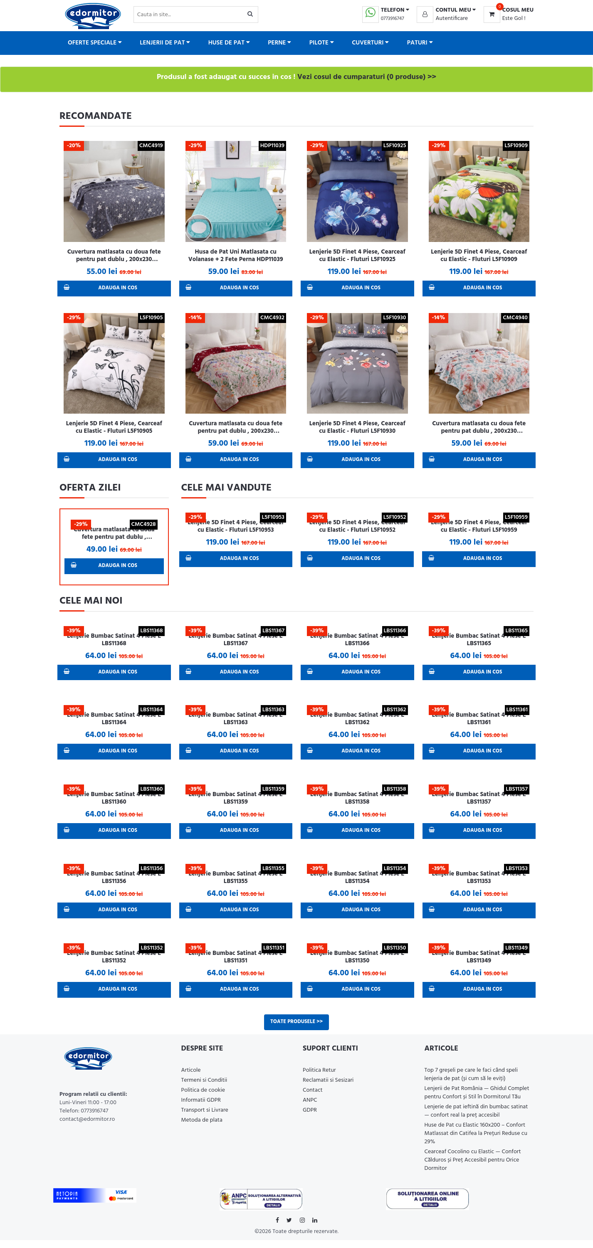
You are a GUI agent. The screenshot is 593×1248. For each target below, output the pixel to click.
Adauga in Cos (102, 289)
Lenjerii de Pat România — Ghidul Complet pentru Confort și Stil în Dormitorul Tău (477, 1101)
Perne (279, 43)
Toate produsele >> (296, 1029)
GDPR (310, 1118)
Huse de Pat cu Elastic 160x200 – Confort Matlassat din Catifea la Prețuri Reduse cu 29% (476, 1141)
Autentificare (451, 18)
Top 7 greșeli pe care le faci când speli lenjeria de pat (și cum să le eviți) (471, 1082)
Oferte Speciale (95, 43)
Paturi (420, 43)
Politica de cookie (203, 1098)
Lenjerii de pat (165, 43)
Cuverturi (370, 43)
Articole (191, 1078)
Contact (313, 1098)
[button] (446, 10)
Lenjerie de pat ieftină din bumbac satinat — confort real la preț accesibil (476, 1119)
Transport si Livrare (204, 1118)
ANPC (310, 1108)
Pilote (321, 43)
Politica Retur (319, 1078)
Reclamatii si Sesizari (328, 1088)
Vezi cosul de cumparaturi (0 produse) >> (366, 77)
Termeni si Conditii (204, 1088)
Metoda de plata (201, 1128)
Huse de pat (229, 43)
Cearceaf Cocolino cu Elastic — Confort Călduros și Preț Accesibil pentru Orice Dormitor (473, 1168)
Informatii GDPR (201, 1108)
